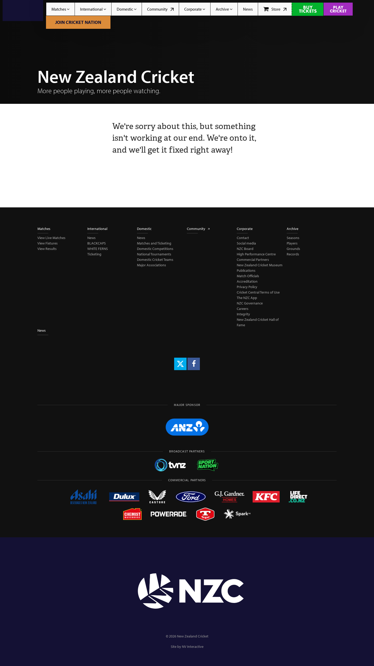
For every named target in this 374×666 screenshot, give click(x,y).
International (93, 9)
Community (160, 9)
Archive (224, 9)
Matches (60, 9)
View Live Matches (51, 237)
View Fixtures (47, 243)
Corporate (194, 9)
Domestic (126, 9)
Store (274, 9)
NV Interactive (193, 646)
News (248, 9)
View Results (47, 248)
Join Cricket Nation (78, 22)
